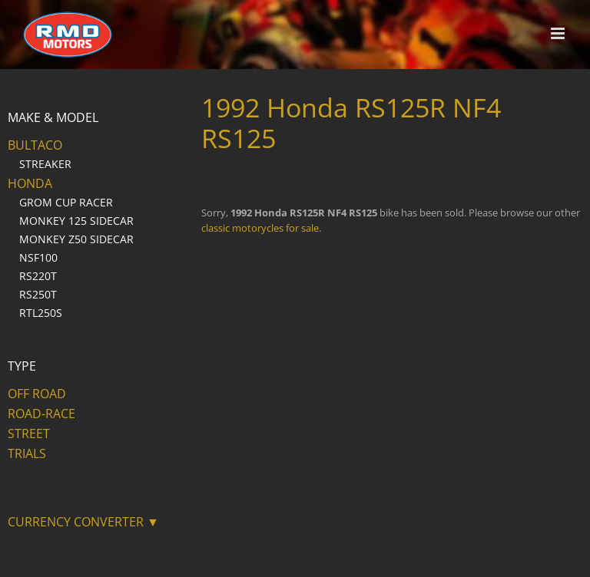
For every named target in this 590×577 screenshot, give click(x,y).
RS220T (38, 276)
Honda (30, 183)
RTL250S (40, 312)
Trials (27, 453)
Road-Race (41, 413)
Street (29, 433)
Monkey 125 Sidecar (76, 220)
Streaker (45, 164)
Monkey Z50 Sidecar (76, 239)
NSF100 (38, 257)
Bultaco (35, 145)
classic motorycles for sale (260, 228)
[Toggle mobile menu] (559, 33)
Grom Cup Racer (66, 202)
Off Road (37, 393)
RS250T (38, 294)
